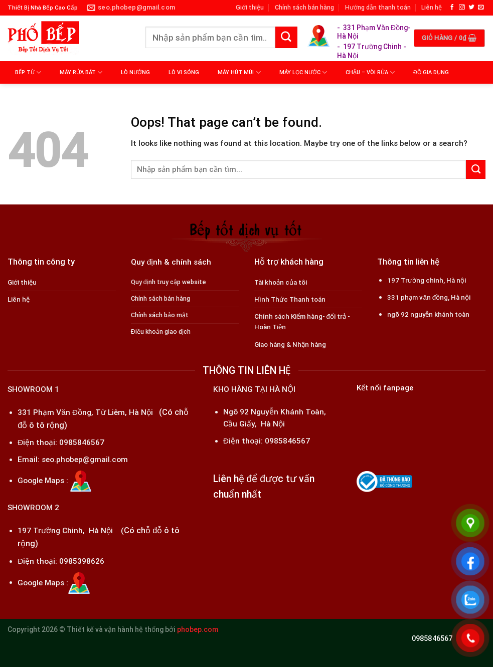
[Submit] (286, 38)
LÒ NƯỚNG (135, 72)
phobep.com (197, 629)
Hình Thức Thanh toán (289, 299)
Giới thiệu (250, 7)
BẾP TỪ (28, 72)
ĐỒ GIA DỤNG (431, 72)
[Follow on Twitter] (471, 7)
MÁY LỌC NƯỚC (303, 72)
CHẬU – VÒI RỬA (370, 72)
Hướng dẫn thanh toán (378, 7)
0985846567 (81, 442)
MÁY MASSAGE (111, 95)
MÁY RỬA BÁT (81, 72)
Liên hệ (431, 7)
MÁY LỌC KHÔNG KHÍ (46, 95)
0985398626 (81, 561)
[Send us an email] (481, 7)
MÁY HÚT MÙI (239, 72)
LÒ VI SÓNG (184, 72)
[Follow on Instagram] (462, 7)
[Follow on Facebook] (452, 7)
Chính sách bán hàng (304, 7)
